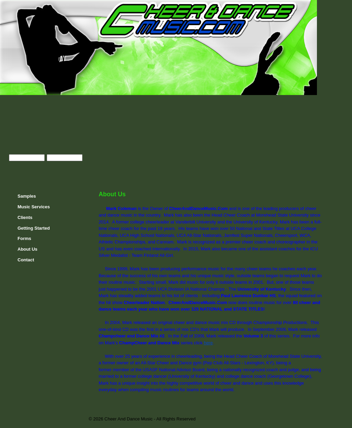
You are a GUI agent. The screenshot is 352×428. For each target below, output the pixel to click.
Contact (26, 259)
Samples (27, 196)
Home (327, 7)
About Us (27, 249)
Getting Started (34, 228)
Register (51, 169)
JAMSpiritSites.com (303, 419)
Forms (24, 238)
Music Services (34, 206)
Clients (25, 217)
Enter (17, 169)
